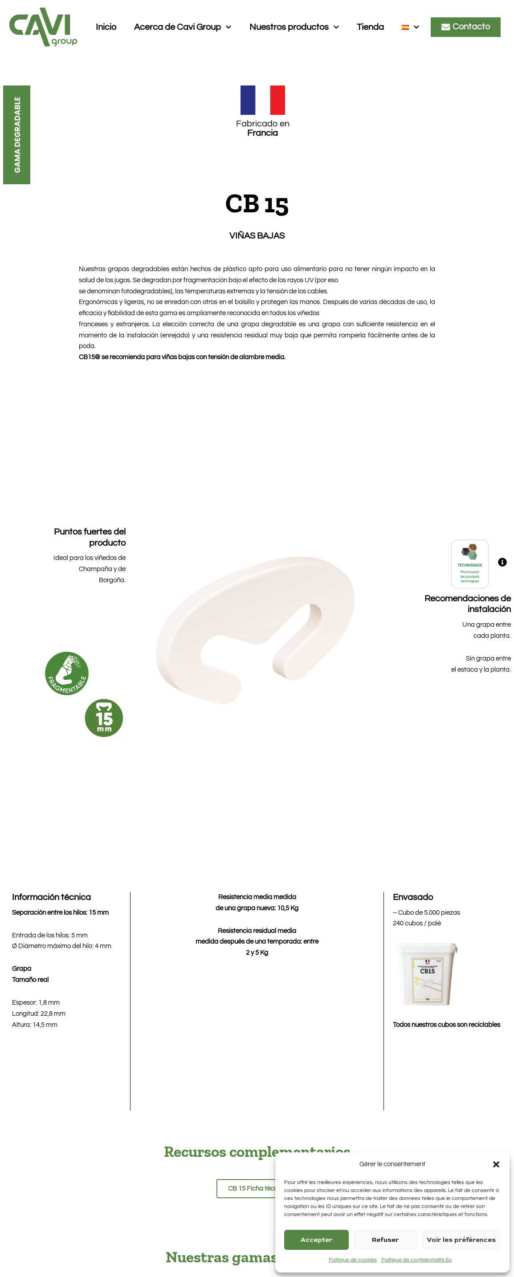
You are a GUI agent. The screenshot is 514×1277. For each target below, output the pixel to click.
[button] (496, 1164)
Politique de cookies (353, 1260)
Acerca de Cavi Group (183, 27)
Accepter (316, 1240)
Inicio (106, 27)
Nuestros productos (294, 27)
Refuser (385, 1240)
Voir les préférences (461, 1240)
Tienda (370, 27)
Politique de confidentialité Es (416, 1260)
